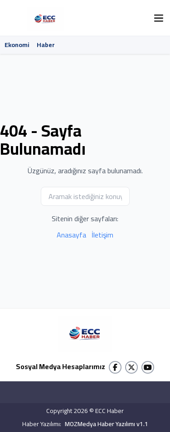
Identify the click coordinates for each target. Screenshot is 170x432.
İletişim (102, 235)
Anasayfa (71, 235)
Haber (46, 45)
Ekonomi (17, 45)
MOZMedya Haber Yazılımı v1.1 (106, 424)
